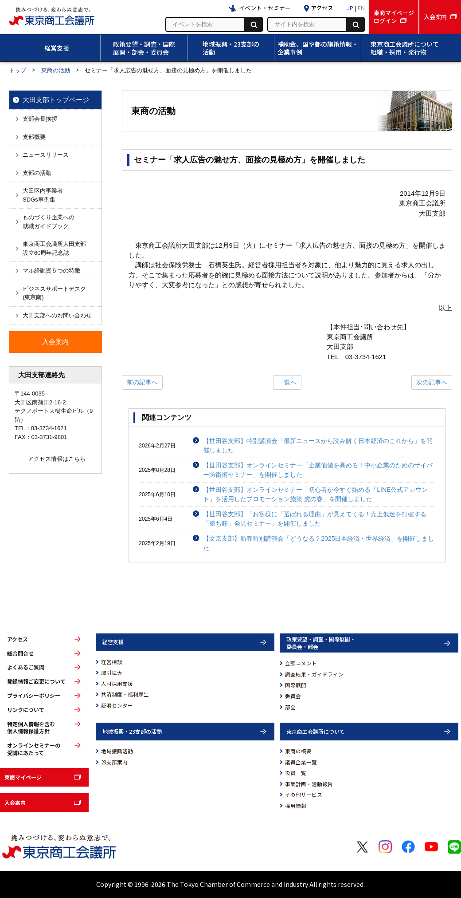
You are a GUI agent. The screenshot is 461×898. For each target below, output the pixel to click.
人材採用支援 (117, 683)
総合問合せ (20, 653)
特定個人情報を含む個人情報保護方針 (31, 727)
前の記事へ (142, 382)
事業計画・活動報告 (309, 783)
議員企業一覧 (301, 762)
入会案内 (15, 802)
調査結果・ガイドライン (314, 674)
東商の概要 (298, 751)
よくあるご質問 (25, 667)
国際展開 (295, 684)
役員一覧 (295, 772)
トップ (17, 70)
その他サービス (303, 794)
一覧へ (287, 382)
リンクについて (25, 709)
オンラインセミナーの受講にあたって (33, 749)
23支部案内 (114, 762)
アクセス (17, 639)
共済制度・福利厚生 (125, 694)
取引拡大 (111, 672)
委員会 (293, 696)
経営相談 (111, 661)
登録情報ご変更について (36, 681)
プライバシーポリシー (33, 695)
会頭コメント (301, 663)
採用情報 (295, 805)
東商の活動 (55, 70)
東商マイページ (23, 777)
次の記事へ (431, 382)
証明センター (117, 705)
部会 (290, 707)
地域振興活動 (117, 751)
